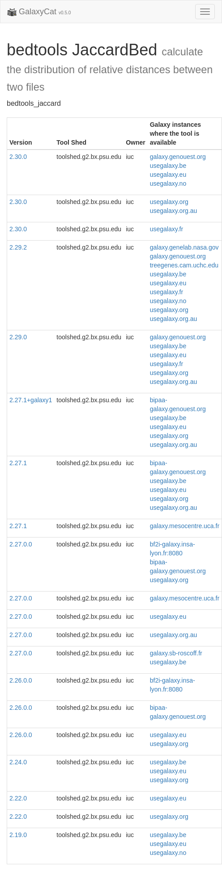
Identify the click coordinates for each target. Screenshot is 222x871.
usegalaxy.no (168, 183)
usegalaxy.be (168, 165)
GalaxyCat (39, 12)
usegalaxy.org (169, 201)
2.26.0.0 (20, 680)
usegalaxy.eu (168, 174)
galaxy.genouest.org (178, 156)
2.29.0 (18, 337)
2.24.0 (18, 762)
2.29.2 (18, 247)
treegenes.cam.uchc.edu (184, 265)
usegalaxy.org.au (173, 210)
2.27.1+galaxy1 (30, 400)
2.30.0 (18, 156)
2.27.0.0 (20, 544)
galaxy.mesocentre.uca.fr (184, 525)
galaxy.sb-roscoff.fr (176, 653)
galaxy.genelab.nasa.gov (184, 247)
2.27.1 (18, 463)
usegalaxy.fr (166, 229)
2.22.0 (18, 798)
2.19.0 (18, 834)
